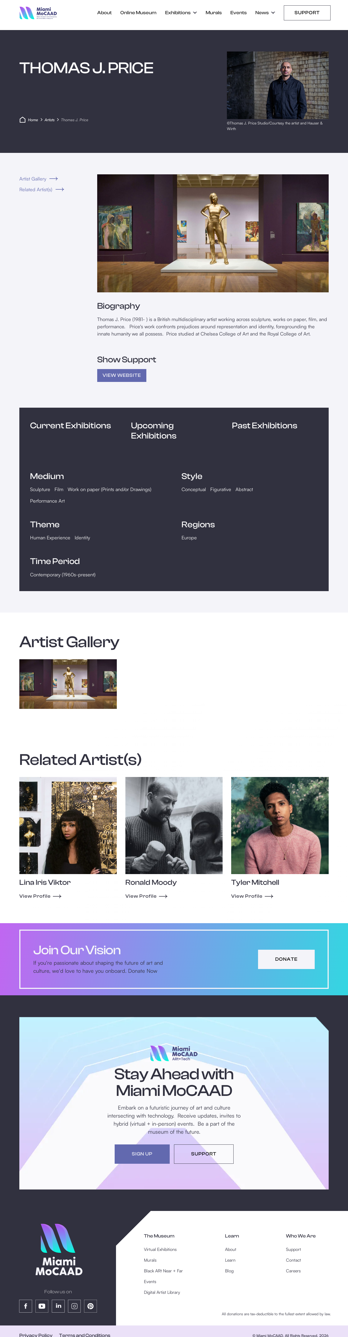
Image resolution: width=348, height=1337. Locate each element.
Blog (229, 1270)
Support (307, 13)
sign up (142, 1154)
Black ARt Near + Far (163, 1270)
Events (238, 13)
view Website (122, 375)
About (104, 13)
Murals (214, 13)
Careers (293, 1270)
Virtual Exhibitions (160, 1249)
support (203, 1154)
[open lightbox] (213, 233)
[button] (181, 13)
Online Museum (138, 13)
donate (286, 959)
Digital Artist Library (162, 1292)
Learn (230, 1260)
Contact (293, 1260)
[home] (38, 13)
